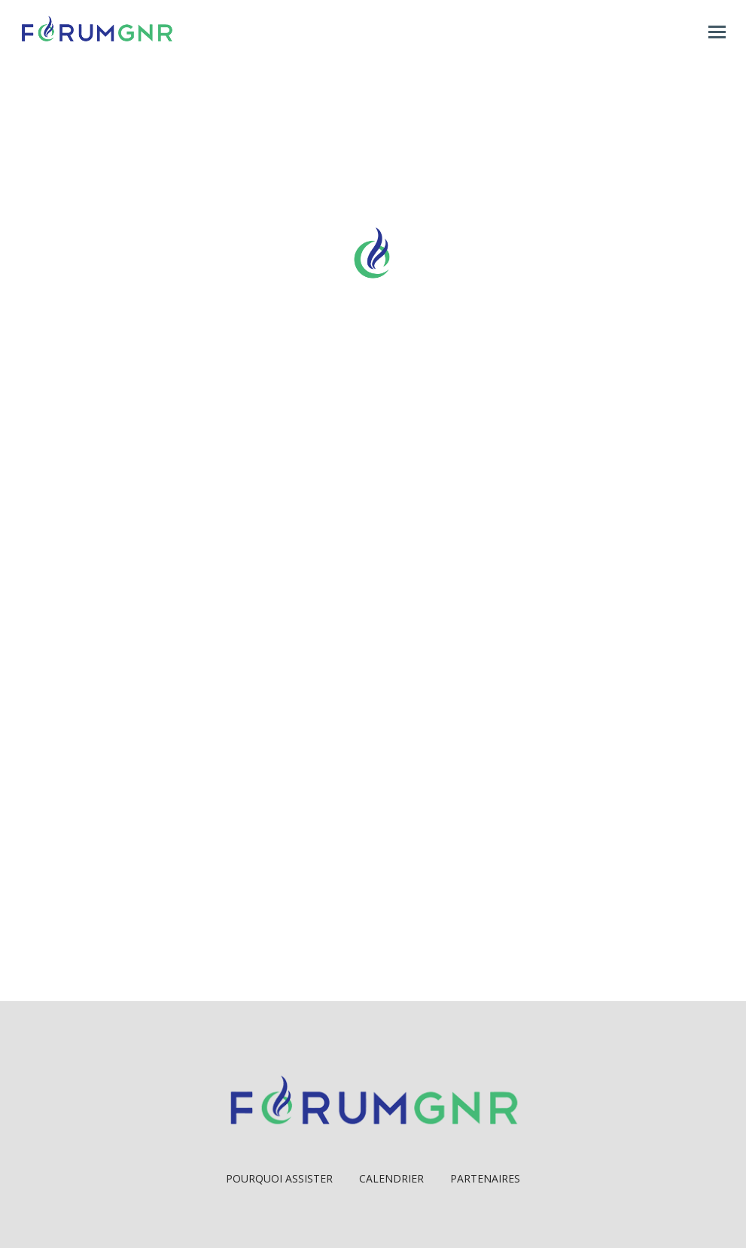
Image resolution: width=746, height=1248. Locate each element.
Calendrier (391, 1178)
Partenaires (485, 1178)
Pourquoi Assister (279, 1178)
